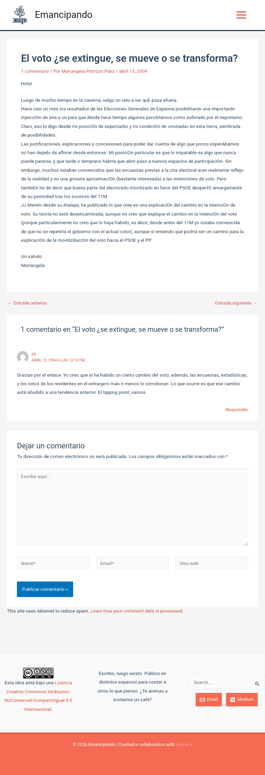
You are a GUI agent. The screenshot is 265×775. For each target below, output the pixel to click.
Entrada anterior (27, 303)
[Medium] (241, 699)
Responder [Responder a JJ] (236, 409)
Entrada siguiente (236, 303)
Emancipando (63, 14)
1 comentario (35, 71)
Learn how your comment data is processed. (136, 611)
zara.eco (183, 744)
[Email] (209, 699)
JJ (33, 354)
